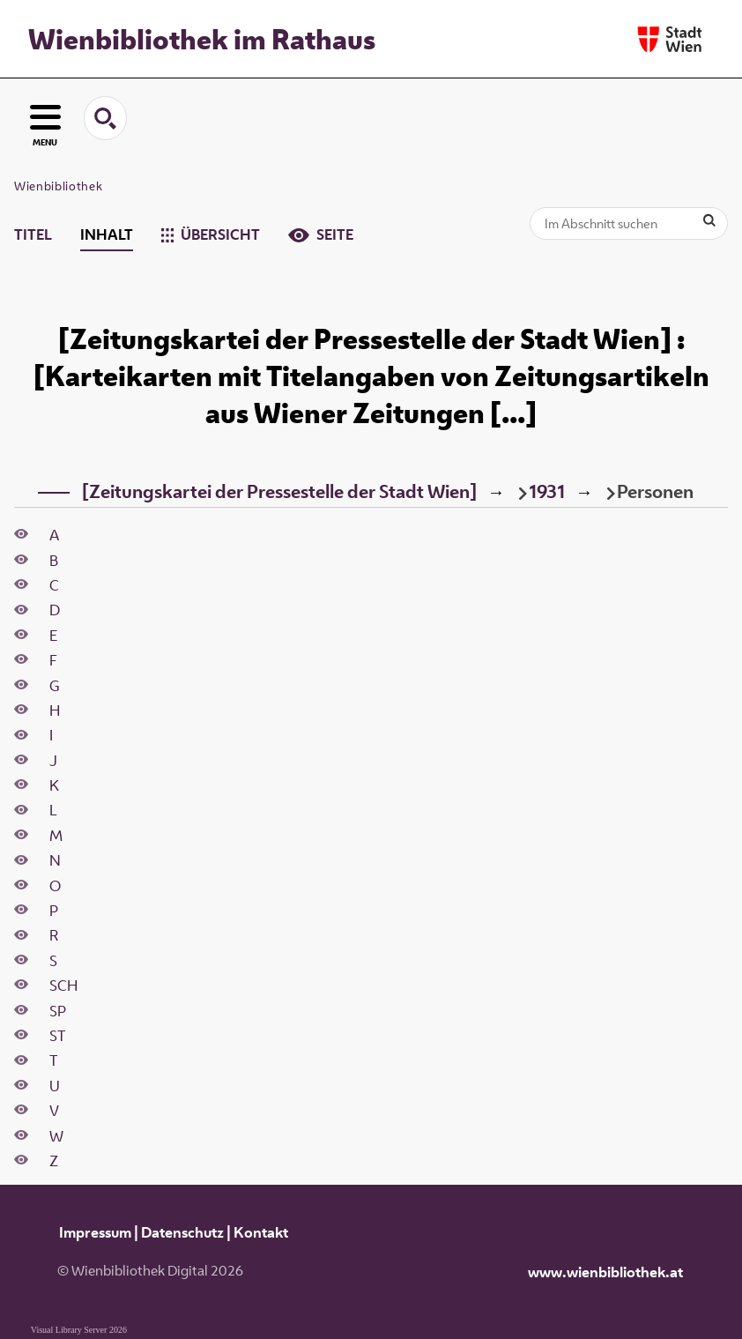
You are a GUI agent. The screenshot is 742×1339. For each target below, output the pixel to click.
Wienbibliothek (58, 186)
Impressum (95, 1232)
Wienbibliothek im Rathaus (201, 38)
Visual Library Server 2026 (79, 1330)
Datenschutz (182, 1232)
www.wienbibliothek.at (605, 1272)
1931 (547, 491)
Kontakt (261, 1232)
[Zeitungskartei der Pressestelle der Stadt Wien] (279, 491)
